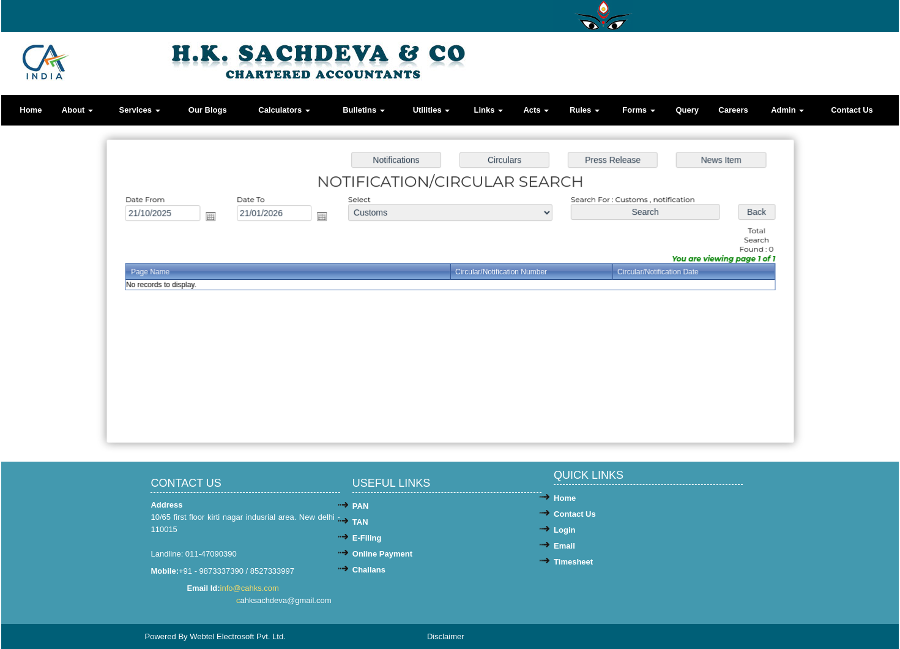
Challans (368, 569)
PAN (360, 506)
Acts (536, 109)
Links (489, 109)
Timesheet (573, 561)
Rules (585, 109)
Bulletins (364, 109)
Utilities (431, 109)
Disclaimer (445, 636)
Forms (638, 109)
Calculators (284, 109)
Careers (733, 109)
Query (687, 109)
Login (564, 530)
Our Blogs (207, 109)
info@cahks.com (250, 588)
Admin (787, 109)
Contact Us (852, 109)
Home (31, 109)
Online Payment (382, 553)
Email (564, 545)
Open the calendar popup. (214, 217)
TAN (360, 522)
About (77, 109)
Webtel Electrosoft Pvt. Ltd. (238, 636)
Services (139, 109)
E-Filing (367, 537)
